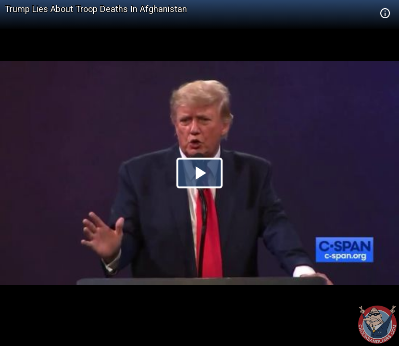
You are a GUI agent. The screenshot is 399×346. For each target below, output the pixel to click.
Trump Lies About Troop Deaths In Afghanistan (96, 9)
